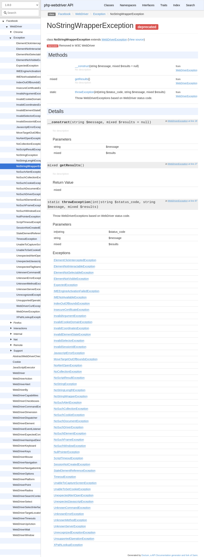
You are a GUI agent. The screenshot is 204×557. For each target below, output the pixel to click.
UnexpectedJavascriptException (34, 261)
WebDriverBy (20, 389)
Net (16, 339)
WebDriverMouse (23, 456)
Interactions (20, 328)
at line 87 (192, 201)
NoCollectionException (29, 143)
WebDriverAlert (21, 384)
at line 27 (192, 164)
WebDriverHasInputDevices (28, 440)
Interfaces (148, 5)
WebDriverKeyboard (24, 445)
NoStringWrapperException (33, 166)
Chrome (18, 32)
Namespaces (128, 5)
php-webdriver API (58, 5)
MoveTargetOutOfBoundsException (36, 132)
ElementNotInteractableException (35, 48)
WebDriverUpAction (24, 523)
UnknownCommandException (33, 272)
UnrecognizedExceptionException (35, 294)
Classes (109, 5)
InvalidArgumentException (31, 93)
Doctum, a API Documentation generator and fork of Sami (169, 555)
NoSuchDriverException (30, 194)
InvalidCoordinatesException (32, 104)
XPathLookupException (29, 317)
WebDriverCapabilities (25, 395)
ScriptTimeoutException (30, 222)
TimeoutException (26, 238)
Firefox (18, 322)
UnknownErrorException (30, 278)
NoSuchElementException (31, 199)
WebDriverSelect (22, 501)
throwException (84, 92)
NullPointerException (28, 216)
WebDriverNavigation (25, 462)
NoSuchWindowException (31, 210)
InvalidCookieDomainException (34, 99)
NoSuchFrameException (30, 205)
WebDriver (16, 26)
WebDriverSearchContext (27, 496)
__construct (82, 66)
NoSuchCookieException (30, 182)
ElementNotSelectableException (34, 54)
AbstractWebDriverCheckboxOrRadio (34, 356)
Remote (18, 345)
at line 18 (192, 121)
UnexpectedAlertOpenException (34, 255)
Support (18, 350)
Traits (163, 5)
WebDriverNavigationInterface (30, 468)
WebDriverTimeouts (24, 518)
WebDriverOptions (23, 473)
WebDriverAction (22, 378)
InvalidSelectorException (30, 115)
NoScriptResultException (30, 149)
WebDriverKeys (22, 451)
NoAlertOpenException (29, 138)
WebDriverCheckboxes (26, 400)
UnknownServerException (31, 289)
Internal (18, 333)
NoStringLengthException (31, 160)
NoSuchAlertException (29, 171)
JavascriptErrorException (30, 127)
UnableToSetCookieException (33, 250)
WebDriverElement (23, 423)
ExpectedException (27, 65)
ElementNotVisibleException (32, 59)
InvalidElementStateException (33, 110)
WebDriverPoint (22, 484)
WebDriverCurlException (30, 305)
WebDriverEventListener (27, 428)
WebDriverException (28, 311)
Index (176, 5)
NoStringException (27, 155)
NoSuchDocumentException (32, 188)
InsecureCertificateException (32, 87)
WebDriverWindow (23, 535)
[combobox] (20, 12)
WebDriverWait (21, 529)
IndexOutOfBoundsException (33, 82)
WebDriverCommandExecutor (30, 406)
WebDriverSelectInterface (27, 507)
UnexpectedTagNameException (34, 266)
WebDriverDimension (25, 412)
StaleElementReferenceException (35, 233)
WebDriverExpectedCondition (30, 434)
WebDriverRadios (23, 490)
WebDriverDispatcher (25, 417)
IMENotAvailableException (31, 76)
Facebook (12, 20)
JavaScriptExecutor (24, 367)
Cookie (17, 361)
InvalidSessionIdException (31, 121)
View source (136, 39)
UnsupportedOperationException (35, 300)
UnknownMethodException (31, 283)
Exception (19, 37)
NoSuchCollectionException (32, 177)
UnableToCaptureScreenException (36, 244)
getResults (81, 79)
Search (190, 5)
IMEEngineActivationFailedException (37, 71)
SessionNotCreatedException (33, 227)
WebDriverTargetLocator (27, 512)
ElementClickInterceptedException (36, 43)
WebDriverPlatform (24, 479)
